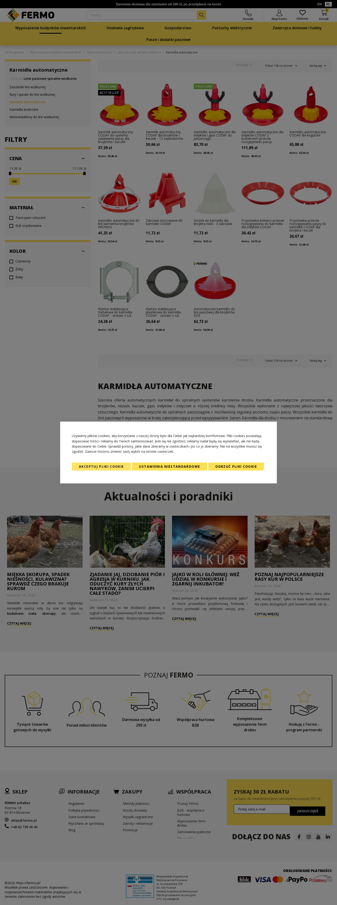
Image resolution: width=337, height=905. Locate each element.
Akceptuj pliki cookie (101, 466)
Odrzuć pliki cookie (236, 466)
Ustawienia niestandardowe (169, 466)
